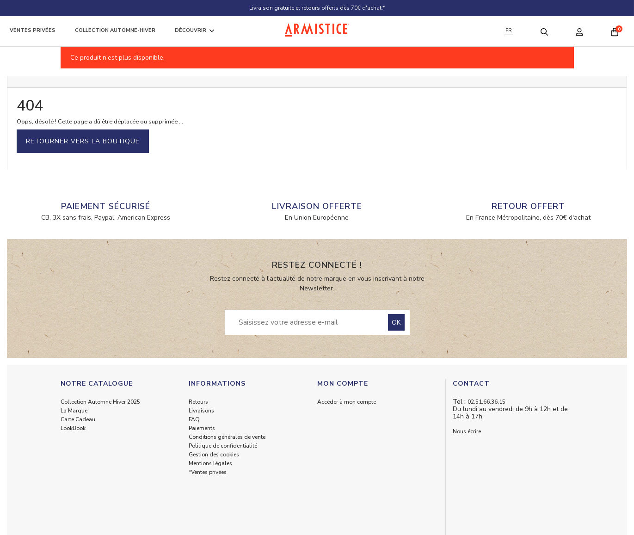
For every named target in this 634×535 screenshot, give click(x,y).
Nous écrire (467, 431)
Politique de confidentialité (223, 445)
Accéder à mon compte (346, 402)
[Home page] (317, 30)
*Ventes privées (208, 472)
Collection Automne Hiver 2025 (100, 402)
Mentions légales (210, 463)
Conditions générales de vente (227, 437)
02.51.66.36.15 (486, 402)
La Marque (74, 410)
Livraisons (201, 410)
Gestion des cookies (214, 454)
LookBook (73, 428)
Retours (198, 402)
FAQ (194, 419)
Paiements (202, 428)
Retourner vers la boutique (83, 141)
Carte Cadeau (78, 419)
